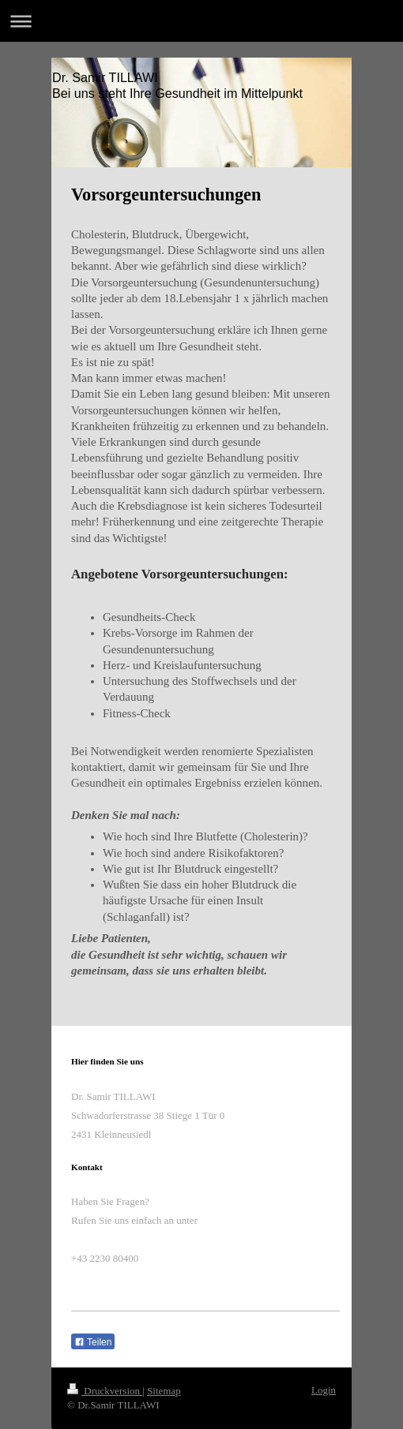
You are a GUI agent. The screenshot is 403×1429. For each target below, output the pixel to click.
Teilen (92, 1342)
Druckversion (104, 1391)
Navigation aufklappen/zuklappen (201, 21)
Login (323, 1390)
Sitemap (164, 1391)
